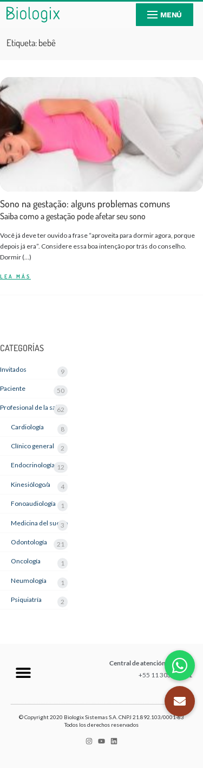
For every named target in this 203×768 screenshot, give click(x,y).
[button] (23, 672)
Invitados (13, 369)
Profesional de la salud (32, 407)
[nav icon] (164, 14)
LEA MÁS (15, 276)
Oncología (26, 561)
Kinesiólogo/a (30, 484)
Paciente (12, 388)
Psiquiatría (26, 599)
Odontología (29, 542)
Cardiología (27, 427)
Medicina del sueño (39, 523)
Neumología (29, 580)
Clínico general (32, 446)
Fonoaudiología (33, 503)
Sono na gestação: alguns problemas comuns (85, 209)
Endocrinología (33, 465)
